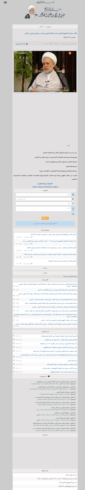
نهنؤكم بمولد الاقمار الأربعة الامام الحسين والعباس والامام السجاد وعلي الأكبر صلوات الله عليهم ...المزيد (45, 293)
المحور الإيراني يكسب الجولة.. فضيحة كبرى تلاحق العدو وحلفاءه (56, 336)
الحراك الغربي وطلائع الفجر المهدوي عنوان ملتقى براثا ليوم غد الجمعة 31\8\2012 (50, 234)
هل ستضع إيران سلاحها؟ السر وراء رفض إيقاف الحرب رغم (50, 409)
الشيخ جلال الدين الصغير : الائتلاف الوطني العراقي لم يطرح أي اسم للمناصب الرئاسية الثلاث (47, 254)
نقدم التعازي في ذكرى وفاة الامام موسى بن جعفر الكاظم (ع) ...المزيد (54, 290)
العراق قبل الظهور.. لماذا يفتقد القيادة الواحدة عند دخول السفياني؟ (48, 383)
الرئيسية (45, 26)
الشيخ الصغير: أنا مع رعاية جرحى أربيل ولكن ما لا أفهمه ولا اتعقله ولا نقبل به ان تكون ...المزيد (48, 310)
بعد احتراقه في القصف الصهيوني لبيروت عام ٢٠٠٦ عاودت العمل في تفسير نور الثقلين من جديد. (46, 241)
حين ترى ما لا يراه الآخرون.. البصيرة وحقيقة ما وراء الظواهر (57, 347)
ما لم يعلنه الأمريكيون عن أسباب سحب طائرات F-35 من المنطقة (56, 343)
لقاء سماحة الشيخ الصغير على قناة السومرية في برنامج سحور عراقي (48, 33)
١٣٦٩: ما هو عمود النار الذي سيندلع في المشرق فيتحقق (51, 399)
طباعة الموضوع (17, 44)
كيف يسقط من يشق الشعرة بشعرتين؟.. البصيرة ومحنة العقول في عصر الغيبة (52, 351)
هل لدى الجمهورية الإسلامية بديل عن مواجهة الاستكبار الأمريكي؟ (48, 425)
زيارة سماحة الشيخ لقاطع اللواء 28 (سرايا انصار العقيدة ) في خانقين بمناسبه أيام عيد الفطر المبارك (46, 355)
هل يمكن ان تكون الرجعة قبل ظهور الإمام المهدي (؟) (52, 394)
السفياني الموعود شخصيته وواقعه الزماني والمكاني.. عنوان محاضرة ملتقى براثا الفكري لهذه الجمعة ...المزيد (43, 324)
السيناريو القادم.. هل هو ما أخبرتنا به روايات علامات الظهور (50, 414)
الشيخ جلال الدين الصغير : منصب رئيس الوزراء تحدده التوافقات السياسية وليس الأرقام (48, 247)
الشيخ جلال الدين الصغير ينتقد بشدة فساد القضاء (59, 261)
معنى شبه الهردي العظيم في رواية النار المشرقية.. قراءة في (50, 430)
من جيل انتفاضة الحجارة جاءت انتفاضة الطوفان (60, 372)
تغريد (65, 145)
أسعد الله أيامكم (69, 360)
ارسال (42, 218)
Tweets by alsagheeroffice (68, 276)
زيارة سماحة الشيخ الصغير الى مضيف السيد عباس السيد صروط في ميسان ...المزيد (50, 299)
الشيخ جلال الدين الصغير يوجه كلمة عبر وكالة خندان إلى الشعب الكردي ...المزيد (52, 307)
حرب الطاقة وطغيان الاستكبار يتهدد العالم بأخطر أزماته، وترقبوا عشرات (46, 389)
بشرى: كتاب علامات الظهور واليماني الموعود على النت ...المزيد (56, 320)
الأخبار (38, 26)
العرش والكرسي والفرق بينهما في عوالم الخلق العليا (59, 364)
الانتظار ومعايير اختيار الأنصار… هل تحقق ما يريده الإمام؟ (58, 340)
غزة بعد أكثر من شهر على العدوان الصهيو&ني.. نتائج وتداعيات (57, 368)
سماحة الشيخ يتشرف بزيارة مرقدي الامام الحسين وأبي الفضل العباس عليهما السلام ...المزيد (48, 303)
